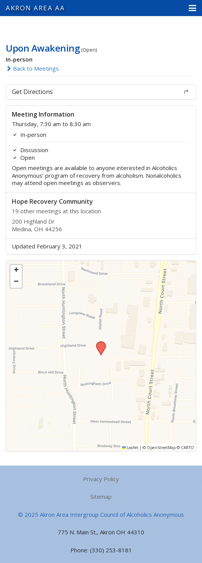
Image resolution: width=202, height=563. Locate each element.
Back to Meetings (32, 68)
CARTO (187, 447)
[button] (192, 8)
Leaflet (130, 447)
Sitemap (101, 496)
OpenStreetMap (161, 447)
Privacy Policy (101, 479)
